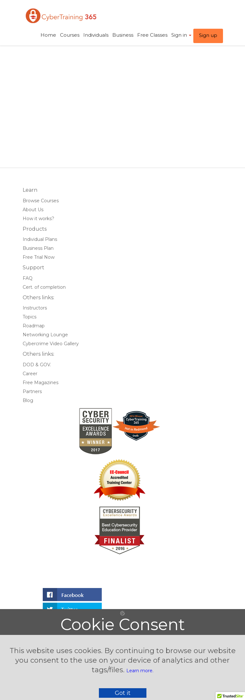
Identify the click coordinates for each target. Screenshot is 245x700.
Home (48, 35)
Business (122, 35)
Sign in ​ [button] (181, 35)
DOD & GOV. (37, 365)
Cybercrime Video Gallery (51, 343)
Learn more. (139, 671)
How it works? (38, 218)
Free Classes (152, 35)
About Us (33, 209)
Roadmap (34, 326)
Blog (28, 400)
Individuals (95, 35)
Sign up (208, 35)
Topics (29, 317)
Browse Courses (41, 201)
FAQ (28, 278)
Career (30, 373)
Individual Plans (40, 239)
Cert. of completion (44, 287)
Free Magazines (40, 382)
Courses (69, 35)
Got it (122, 692)
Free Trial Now (39, 257)
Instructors (35, 308)
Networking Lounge (45, 335)
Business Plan (38, 248)
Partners (32, 391)
